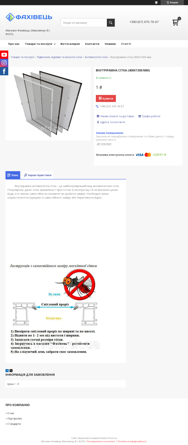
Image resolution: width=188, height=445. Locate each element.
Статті (126, 44)
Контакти (92, 44)
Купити (107, 98)
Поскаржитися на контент (101, 441)
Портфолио (14, 418)
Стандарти (14, 424)
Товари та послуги (38, 44)
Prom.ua (112, 438)
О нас (10, 413)
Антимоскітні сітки (96, 57)
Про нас (13, 44)
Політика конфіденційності (132, 441)
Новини (110, 44)
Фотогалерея (70, 44)
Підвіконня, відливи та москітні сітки (59, 57)
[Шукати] (111, 23)
